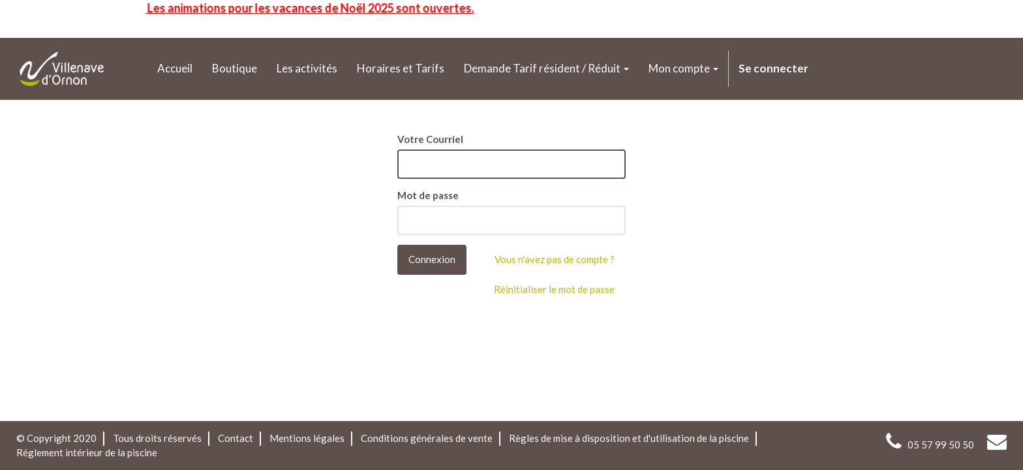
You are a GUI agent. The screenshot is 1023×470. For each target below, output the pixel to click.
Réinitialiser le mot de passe (554, 289)
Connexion (431, 259)
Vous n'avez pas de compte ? (555, 259)
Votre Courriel (430, 139)
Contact (235, 438)
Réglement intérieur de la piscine (86, 452)
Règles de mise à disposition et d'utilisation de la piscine (629, 438)
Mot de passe (428, 195)
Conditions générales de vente (427, 438)
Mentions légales (306, 438)
